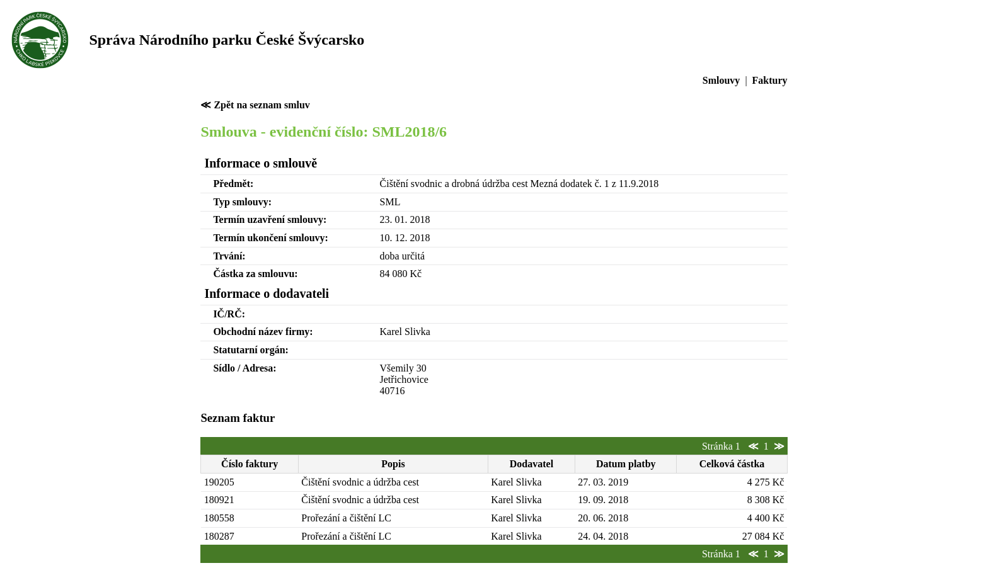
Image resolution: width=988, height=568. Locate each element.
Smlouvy (721, 80)
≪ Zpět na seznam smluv (254, 104)
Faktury (770, 80)
